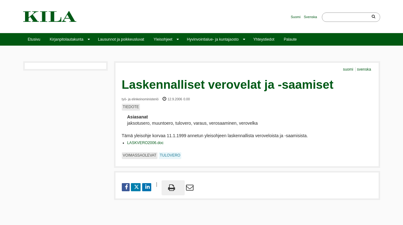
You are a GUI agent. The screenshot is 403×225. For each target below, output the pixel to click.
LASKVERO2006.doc (145, 143)
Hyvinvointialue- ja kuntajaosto (213, 39)
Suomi (296, 17)
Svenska (310, 17)
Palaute (290, 39)
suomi (348, 69)
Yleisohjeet (162, 39)
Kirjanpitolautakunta (67, 39)
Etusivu (34, 39)
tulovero (170, 155)
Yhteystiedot (263, 39)
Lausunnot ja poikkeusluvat (121, 39)
